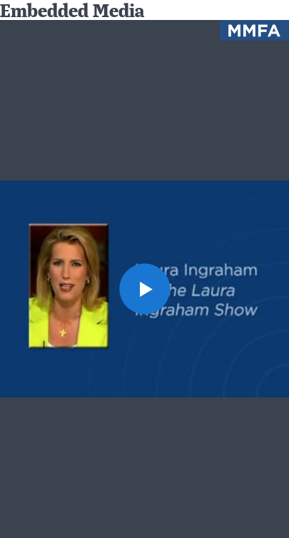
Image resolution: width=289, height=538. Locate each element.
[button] (144, 288)
